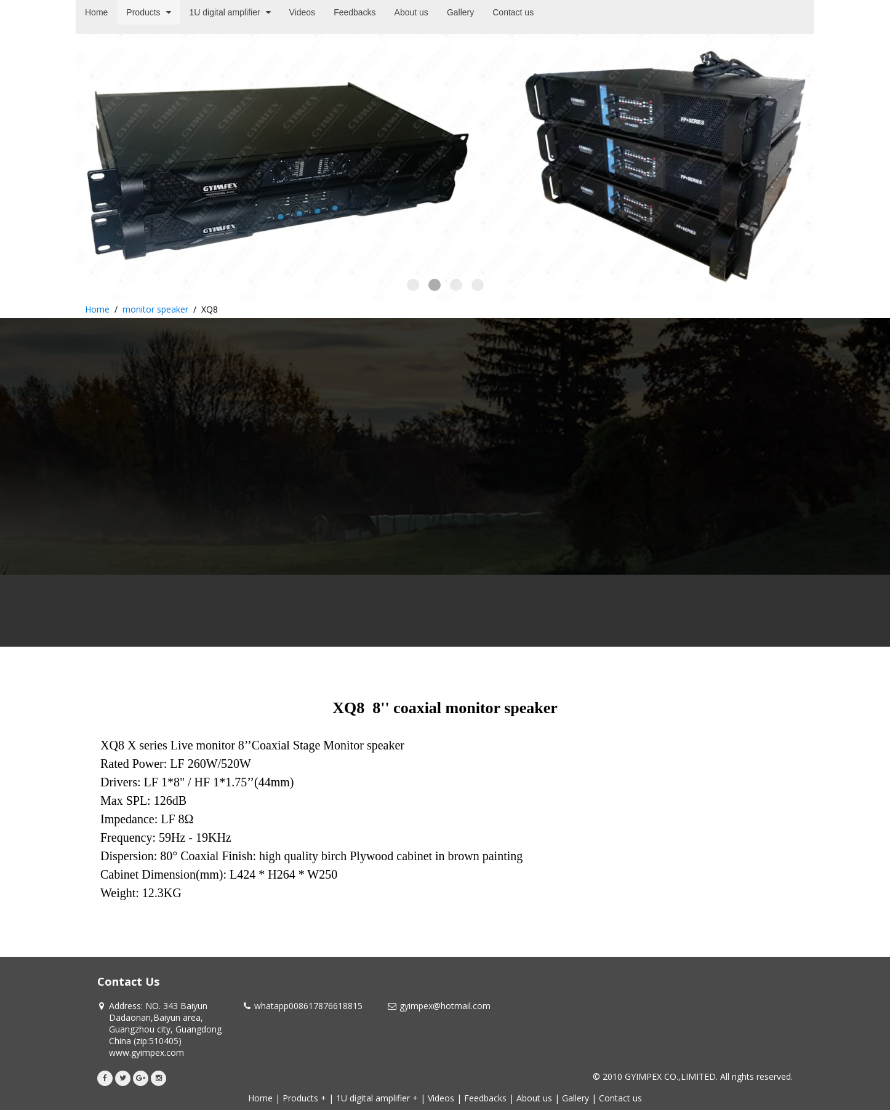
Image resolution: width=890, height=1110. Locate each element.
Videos (441, 1098)
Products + (304, 1098)
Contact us (620, 1098)
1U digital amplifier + (377, 1098)
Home (97, 309)
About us (534, 1098)
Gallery (575, 1098)
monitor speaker (155, 309)
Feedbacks (485, 1098)
